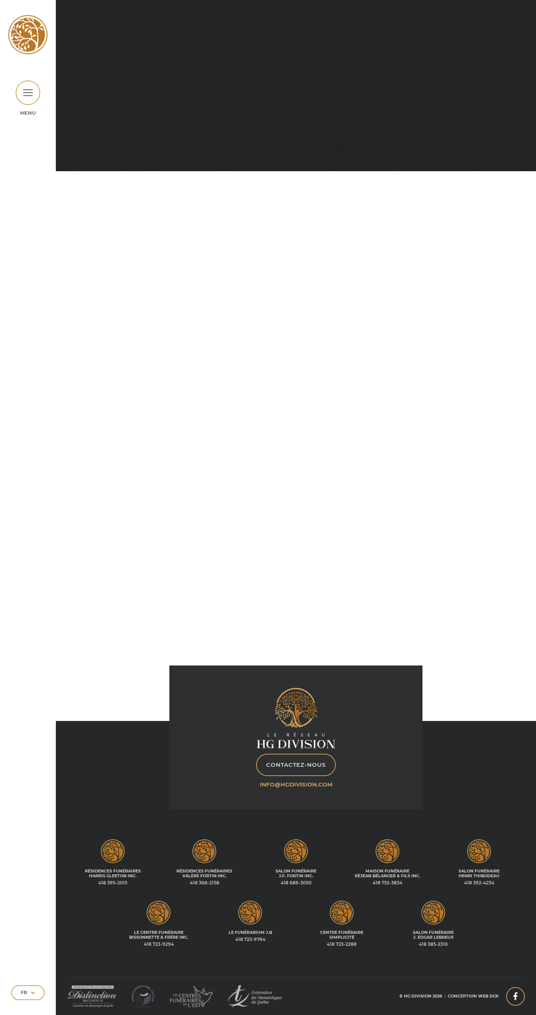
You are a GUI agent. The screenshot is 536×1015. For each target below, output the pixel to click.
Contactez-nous (296, 764)
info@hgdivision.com (296, 784)
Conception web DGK (473, 996)
